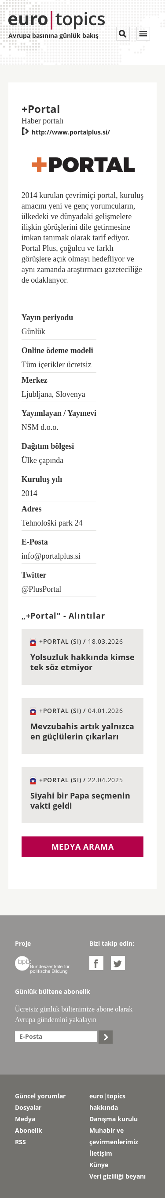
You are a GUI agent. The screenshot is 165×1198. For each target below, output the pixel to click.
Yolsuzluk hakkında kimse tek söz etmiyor (82, 662)
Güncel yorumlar (40, 1096)
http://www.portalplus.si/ (66, 132)
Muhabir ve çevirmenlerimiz (113, 1136)
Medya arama (82, 846)
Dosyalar (28, 1107)
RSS (20, 1142)
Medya (25, 1119)
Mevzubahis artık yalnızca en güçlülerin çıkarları (82, 731)
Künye (98, 1165)
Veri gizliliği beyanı (117, 1176)
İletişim (100, 1153)
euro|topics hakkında (107, 1102)
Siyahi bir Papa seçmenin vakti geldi (80, 800)
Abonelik (28, 1130)
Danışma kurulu (113, 1119)
